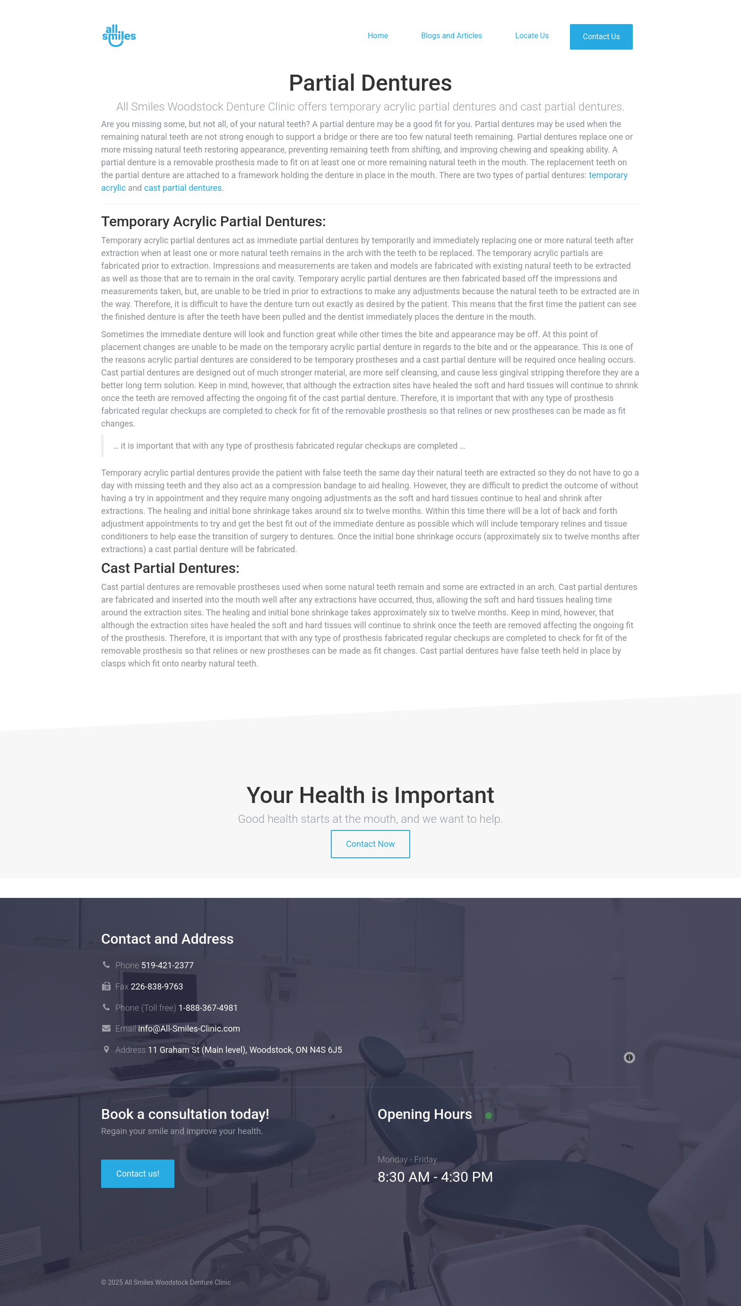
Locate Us (532, 35)
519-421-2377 (167, 965)
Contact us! (137, 1173)
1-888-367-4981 (208, 1008)
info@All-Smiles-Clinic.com (189, 1028)
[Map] (509, 997)
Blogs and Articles (451, 35)
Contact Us (601, 36)
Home (378, 35)
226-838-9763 (157, 986)
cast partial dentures (183, 188)
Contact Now (370, 844)
